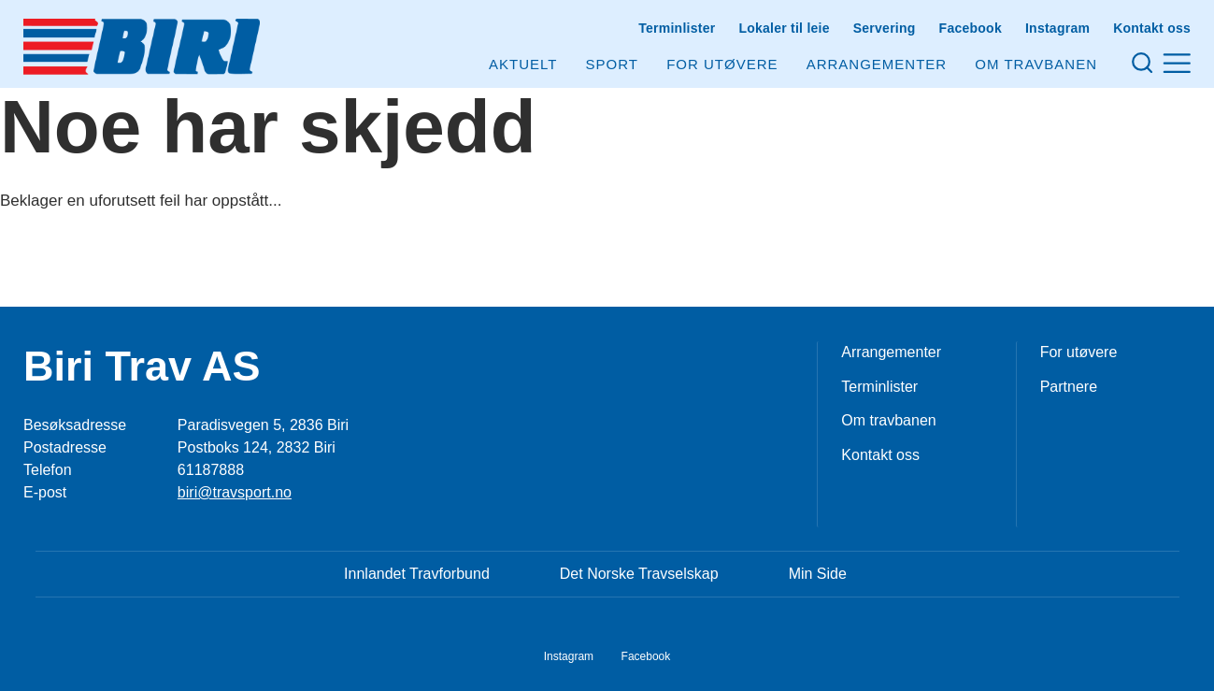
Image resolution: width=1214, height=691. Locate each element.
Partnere (1068, 387)
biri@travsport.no (235, 492)
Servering (884, 28)
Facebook (970, 28)
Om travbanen (888, 420)
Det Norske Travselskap (639, 574)
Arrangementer (877, 64)
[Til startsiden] (141, 47)
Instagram (1057, 28)
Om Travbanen (1036, 64)
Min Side (818, 574)
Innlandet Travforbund (417, 574)
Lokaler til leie (783, 28)
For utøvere (722, 64)
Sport (612, 64)
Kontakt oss (1152, 28)
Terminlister (676, 28)
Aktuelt (523, 64)
